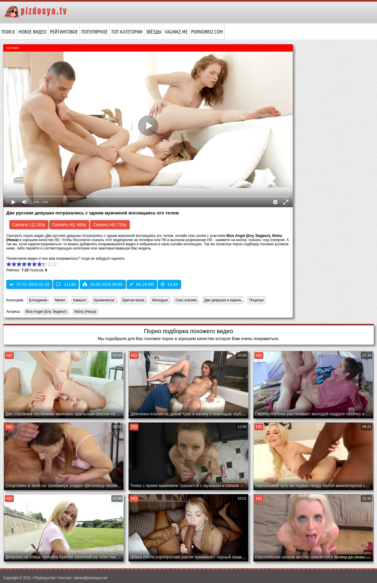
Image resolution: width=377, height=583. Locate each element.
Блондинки (38, 300)
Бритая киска (133, 300)
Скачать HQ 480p (69, 224)
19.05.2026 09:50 (103, 284)
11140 (66, 284)
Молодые (160, 300)
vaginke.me (176, 31)
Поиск (8, 31)
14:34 (169, 284)
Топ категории (126, 31)
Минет (60, 300)
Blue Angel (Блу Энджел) (45, 312)
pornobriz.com (207, 31)
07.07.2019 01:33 (29, 284)
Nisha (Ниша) (85, 312)
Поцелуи (256, 300)
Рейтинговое (64, 31)
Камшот (79, 300)
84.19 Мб (142, 284)
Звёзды (153, 31)
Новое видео (33, 31)
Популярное (94, 31)
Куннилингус (104, 300)
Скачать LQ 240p (28, 224)
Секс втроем (185, 300)
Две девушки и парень (223, 300)
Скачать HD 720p (110, 224)
